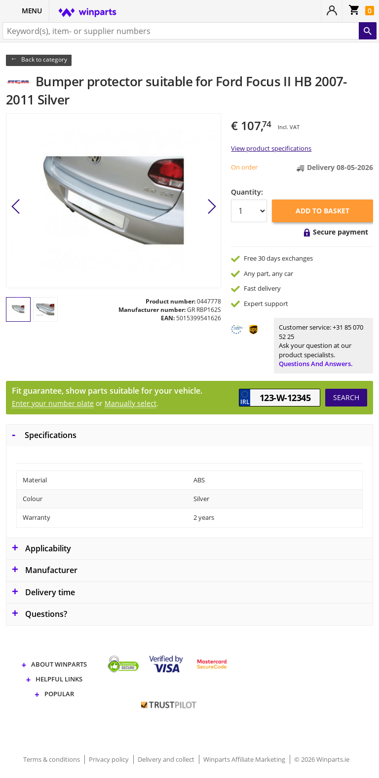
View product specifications (271, 148)
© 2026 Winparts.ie (321, 759)
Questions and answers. (316, 363)
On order (244, 167)
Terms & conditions (52, 759)
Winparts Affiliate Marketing (245, 759)
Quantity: (247, 192)
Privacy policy (109, 759)
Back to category (44, 59)
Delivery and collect (167, 759)
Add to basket (322, 210)
